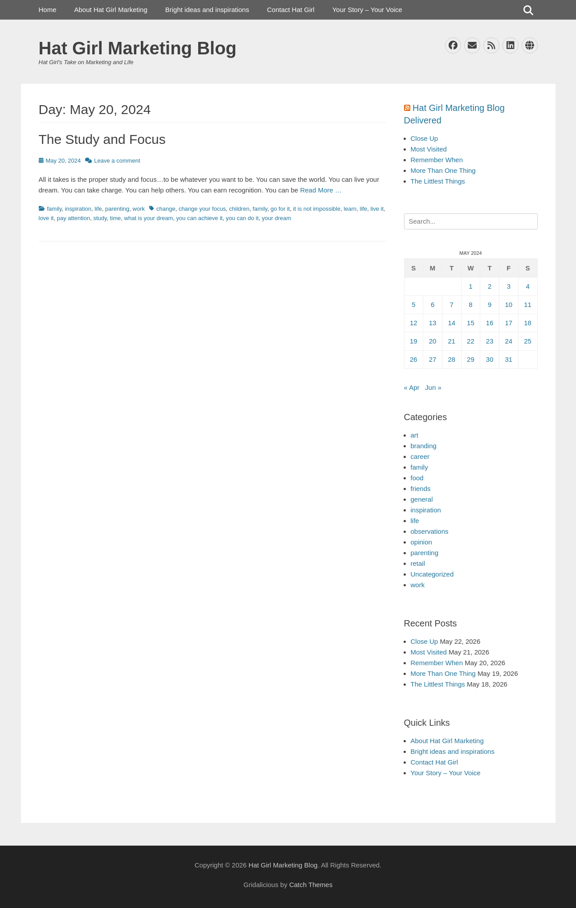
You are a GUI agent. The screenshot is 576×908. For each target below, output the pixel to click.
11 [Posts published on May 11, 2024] (527, 304)
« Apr (412, 387)
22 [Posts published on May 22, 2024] (470, 341)
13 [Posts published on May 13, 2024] (433, 323)
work (139, 208)
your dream (276, 218)
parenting (117, 208)
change (166, 208)
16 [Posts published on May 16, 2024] (490, 323)
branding (424, 446)
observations (430, 531)
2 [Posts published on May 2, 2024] (489, 286)
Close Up (424, 138)
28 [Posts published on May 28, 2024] (451, 359)
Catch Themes (310, 884)
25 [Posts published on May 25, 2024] (527, 341)
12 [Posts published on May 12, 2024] (413, 323)
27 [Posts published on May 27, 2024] (433, 359)
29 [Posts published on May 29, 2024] (470, 359)
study (99, 218)
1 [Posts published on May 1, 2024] (470, 286)
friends (421, 488)
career (420, 456)
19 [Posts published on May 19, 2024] (413, 341)
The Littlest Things (438, 181)
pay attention (73, 218)
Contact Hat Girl (291, 9)
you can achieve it (199, 218)
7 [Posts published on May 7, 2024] (451, 304)
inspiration (78, 208)
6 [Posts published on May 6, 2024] (432, 304)
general (422, 499)
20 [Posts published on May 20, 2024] (433, 341)
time (115, 218)
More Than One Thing (443, 170)
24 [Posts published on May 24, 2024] (509, 341)
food (417, 478)
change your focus (202, 208)
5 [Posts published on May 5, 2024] (413, 304)
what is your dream (148, 218)
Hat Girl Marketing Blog (138, 48)
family (54, 208)
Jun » (433, 387)
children (239, 208)
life (98, 208)
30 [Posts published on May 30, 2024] (490, 359)
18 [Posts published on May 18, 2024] (527, 323)
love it (46, 218)
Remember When (437, 160)
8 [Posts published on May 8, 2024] (470, 304)
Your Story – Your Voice (367, 9)
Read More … (321, 190)
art (415, 435)
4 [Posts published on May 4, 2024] (527, 286)
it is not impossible (316, 208)
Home (48, 9)
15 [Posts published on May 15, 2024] (470, 323)
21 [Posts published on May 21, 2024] (451, 341)
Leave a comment (117, 160)
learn (349, 208)
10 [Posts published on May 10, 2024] (509, 304)
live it (377, 208)
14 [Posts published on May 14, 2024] (451, 323)
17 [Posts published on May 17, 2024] (509, 323)
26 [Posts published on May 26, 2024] (413, 359)
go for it (280, 208)
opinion (421, 542)
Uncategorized (432, 574)
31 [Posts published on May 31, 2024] (509, 359)
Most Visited (429, 149)
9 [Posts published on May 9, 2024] (489, 304)
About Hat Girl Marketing (110, 9)
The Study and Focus (102, 139)
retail (418, 563)
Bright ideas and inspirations (207, 9)
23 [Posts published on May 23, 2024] (490, 341)
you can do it (242, 218)
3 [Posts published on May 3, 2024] (509, 286)
